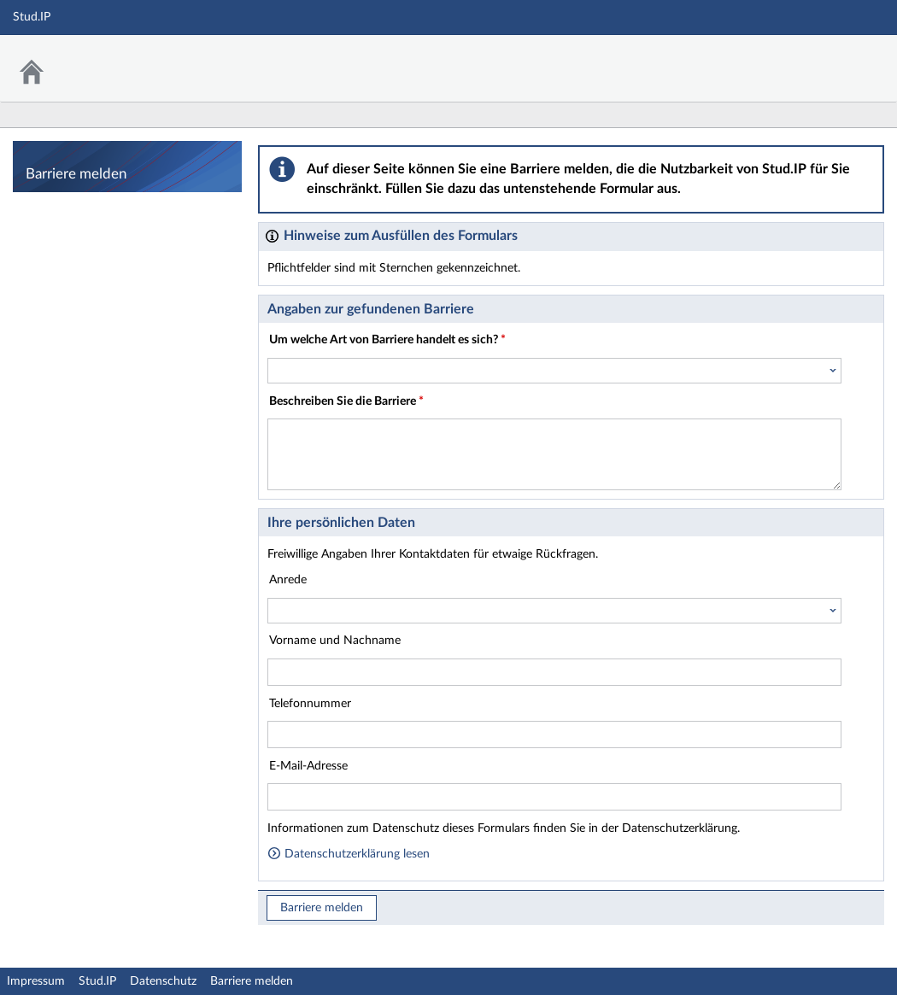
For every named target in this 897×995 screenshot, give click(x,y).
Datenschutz (163, 981)
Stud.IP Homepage (831, 57)
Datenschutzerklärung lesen (348, 854)
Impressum (36, 981)
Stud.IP (97, 981)
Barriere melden (321, 908)
